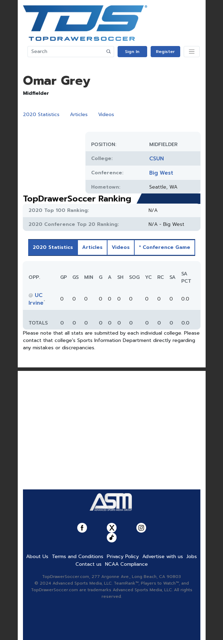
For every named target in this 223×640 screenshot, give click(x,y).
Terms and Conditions (77, 556)
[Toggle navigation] (192, 51)
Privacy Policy (123, 556)
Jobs (191, 556)
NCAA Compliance (126, 564)
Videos (106, 114)
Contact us (88, 564)
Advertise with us (162, 556)
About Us (37, 556)
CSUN (156, 158)
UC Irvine (36, 299)
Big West (161, 173)
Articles (79, 114)
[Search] (65, 51)
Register (165, 51)
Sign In (132, 51)
